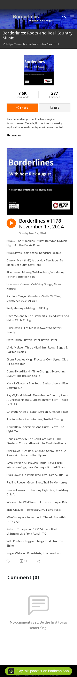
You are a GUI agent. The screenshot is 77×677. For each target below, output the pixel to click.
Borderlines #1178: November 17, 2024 (41, 224)
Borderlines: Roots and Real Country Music (37, 35)
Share (22, 108)
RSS (54, 108)
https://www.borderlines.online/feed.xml (30, 44)
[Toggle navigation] (72, 15)
